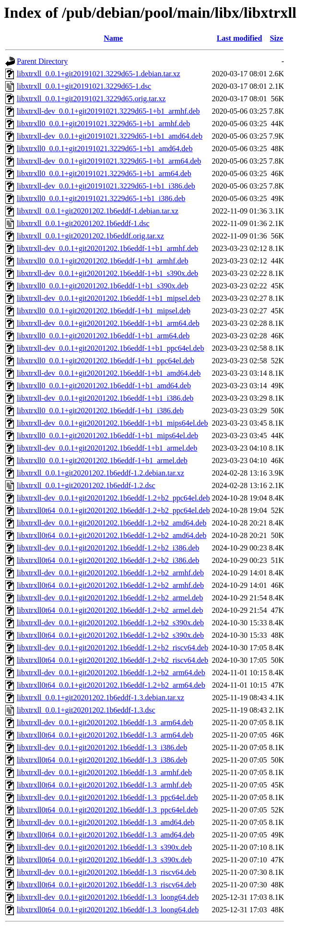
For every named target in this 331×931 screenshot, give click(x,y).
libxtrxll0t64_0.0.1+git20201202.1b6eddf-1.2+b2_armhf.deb (110, 585)
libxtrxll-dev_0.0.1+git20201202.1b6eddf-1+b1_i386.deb (105, 398)
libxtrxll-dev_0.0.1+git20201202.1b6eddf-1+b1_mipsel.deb (108, 298)
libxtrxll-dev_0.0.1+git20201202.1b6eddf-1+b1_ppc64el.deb (110, 348)
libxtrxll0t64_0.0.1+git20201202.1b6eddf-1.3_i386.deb (102, 760)
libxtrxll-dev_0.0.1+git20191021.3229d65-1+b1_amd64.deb (109, 136)
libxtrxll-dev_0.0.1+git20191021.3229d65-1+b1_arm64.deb (109, 161)
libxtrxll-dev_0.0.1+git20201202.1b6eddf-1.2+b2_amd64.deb (111, 523)
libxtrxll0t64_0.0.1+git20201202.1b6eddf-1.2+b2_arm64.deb (111, 685)
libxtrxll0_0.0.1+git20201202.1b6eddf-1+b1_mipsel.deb (103, 311)
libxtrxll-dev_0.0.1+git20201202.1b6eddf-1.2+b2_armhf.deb (110, 573)
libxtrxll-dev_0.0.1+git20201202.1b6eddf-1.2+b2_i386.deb (108, 548)
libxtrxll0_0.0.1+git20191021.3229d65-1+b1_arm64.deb (104, 173)
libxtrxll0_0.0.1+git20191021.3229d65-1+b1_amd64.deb (104, 148)
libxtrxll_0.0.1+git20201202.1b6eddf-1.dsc (83, 223)
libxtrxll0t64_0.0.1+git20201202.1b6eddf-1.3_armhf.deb (104, 785)
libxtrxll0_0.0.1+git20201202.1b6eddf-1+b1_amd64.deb (104, 386)
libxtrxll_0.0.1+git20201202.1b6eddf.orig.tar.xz (90, 236)
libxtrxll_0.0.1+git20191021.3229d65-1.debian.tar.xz (98, 74)
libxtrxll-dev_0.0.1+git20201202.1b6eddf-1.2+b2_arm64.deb (111, 672)
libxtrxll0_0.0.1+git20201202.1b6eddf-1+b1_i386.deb (100, 410)
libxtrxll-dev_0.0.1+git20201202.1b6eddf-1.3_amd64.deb (105, 822)
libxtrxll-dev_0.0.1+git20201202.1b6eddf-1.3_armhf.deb (104, 772)
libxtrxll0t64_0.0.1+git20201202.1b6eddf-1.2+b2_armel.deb (110, 610)
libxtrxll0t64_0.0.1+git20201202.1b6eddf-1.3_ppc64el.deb (107, 810)
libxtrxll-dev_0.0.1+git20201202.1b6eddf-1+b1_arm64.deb (108, 323)
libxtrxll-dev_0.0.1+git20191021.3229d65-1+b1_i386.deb (106, 186)
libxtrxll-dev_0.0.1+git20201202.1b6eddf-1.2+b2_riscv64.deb (112, 648)
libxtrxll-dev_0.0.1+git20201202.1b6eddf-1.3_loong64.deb (108, 897)
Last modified (239, 38)
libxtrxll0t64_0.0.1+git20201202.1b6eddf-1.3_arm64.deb (105, 735)
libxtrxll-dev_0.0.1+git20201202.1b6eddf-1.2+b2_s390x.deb (110, 623)
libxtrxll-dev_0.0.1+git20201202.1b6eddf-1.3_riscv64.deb (106, 872)
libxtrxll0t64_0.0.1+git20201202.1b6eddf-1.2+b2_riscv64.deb (112, 660)
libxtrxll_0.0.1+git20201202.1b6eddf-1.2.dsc (86, 485)
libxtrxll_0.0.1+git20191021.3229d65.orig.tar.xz (91, 99)
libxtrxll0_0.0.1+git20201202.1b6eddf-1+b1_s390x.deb (103, 286)
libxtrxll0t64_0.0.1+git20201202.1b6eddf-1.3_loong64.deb (108, 910)
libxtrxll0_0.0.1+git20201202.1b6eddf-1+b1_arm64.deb (103, 336)
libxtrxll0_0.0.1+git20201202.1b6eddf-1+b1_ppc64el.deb (105, 361)
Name (113, 38)
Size (277, 38)
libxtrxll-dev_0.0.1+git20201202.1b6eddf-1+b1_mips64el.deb (112, 423)
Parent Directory (42, 61)
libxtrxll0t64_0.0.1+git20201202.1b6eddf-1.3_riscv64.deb (106, 885)
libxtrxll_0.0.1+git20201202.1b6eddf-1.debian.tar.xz (97, 211)
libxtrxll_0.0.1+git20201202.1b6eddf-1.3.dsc (86, 710)
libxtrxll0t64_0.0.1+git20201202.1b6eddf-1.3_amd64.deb (105, 835)
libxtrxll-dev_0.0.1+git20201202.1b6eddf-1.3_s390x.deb (104, 847)
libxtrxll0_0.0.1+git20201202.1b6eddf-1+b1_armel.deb (102, 460)
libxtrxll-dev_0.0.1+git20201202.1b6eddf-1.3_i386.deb (102, 747)
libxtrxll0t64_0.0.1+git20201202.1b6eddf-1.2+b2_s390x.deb (110, 635)
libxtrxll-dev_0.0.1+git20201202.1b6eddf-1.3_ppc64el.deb (107, 797)
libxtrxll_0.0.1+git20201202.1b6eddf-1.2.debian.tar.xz (100, 473)
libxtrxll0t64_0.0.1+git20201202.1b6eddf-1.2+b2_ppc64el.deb (113, 510)
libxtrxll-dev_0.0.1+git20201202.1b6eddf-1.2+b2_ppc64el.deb (113, 498)
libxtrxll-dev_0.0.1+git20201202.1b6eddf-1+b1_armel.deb (107, 448)
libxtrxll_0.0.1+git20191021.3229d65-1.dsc (84, 86)
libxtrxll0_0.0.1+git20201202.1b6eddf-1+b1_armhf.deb (103, 261)
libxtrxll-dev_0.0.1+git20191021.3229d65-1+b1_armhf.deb (108, 111)
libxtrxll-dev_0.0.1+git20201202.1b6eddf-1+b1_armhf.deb (107, 248)
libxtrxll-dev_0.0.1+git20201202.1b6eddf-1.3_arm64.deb (105, 722)
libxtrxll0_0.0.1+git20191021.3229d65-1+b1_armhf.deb (103, 123)
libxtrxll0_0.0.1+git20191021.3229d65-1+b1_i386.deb (101, 198)
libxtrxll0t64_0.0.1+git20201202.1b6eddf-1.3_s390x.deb (104, 860)
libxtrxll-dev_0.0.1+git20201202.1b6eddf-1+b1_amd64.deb (109, 373)
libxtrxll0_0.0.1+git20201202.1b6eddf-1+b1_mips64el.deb (107, 435)
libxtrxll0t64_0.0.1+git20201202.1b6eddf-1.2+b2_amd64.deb (111, 535)
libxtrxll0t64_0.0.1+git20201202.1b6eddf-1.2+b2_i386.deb (108, 560)
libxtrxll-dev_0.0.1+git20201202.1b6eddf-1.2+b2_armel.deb (110, 598)
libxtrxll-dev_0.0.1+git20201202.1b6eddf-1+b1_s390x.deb (107, 273)
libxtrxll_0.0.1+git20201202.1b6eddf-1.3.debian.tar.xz (100, 697)
